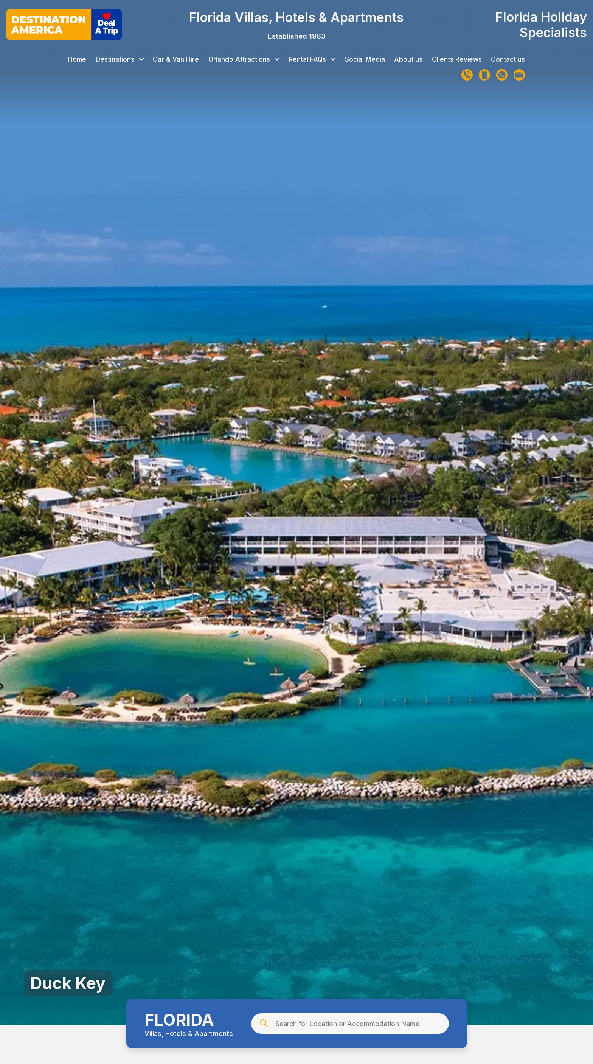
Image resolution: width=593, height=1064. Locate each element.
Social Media (365, 59)
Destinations (120, 59)
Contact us (508, 59)
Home (77, 59)
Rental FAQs (312, 59)
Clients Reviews (457, 59)
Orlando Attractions (243, 59)
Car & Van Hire (176, 59)
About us (408, 59)
